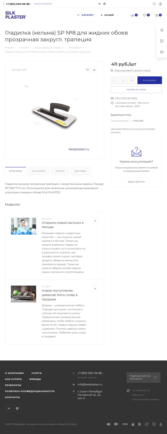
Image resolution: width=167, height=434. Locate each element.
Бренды (35, 379)
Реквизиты (13, 385)
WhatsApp (17, 408)
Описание (15, 171)
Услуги (36, 373)
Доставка (81, 171)
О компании (14, 373)
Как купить (39, 171)
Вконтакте (8, 408)
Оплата (60, 171)
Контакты (12, 397)
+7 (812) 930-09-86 (18, 4)
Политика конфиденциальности (30, 391)
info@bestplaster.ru (90, 384)
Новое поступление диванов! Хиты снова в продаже (60, 295)
